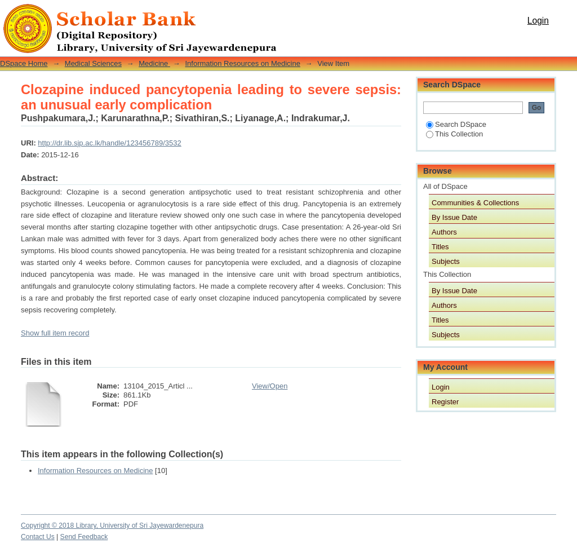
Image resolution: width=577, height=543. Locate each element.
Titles (440, 246)
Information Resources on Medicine (242, 63)
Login (538, 20)
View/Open (269, 386)
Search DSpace (456, 124)
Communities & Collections (475, 202)
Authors (444, 232)
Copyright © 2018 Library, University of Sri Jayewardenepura (112, 525)
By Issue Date (454, 217)
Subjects (446, 261)
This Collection (454, 134)
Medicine (154, 63)
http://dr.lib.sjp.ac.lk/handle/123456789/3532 (109, 143)
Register (445, 402)
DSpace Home (24, 63)
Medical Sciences (93, 63)
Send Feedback (84, 537)
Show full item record (55, 333)
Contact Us (38, 537)
